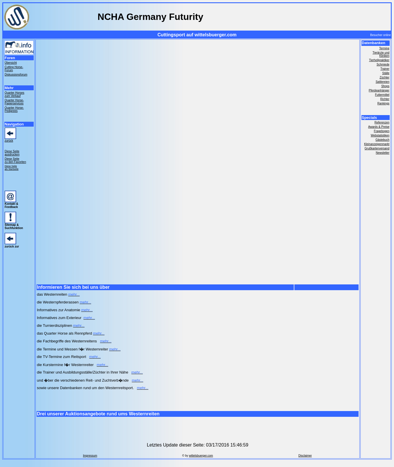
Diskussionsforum (16, 74)
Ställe (385, 73)
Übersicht (11, 62)
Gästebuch (382, 139)
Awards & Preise (378, 126)
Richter (384, 99)
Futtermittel (382, 94)
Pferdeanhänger (379, 90)
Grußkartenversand (377, 148)
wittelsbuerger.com (201, 455)
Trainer (384, 68)
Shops (385, 86)
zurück (9, 140)
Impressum (90, 455)
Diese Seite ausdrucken (12, 153)
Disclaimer (305, 455)
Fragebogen (381, 131)
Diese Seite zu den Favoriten (15, 160)
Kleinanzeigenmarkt (376, 144)
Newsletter (382, 152)
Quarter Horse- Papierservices (14, 102)
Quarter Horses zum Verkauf (14, 94)
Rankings (383, 103)
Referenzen (381, 122)
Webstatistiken (380, 135)
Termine (384, 48)
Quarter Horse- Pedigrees (14, 109)
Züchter (384, 77)
